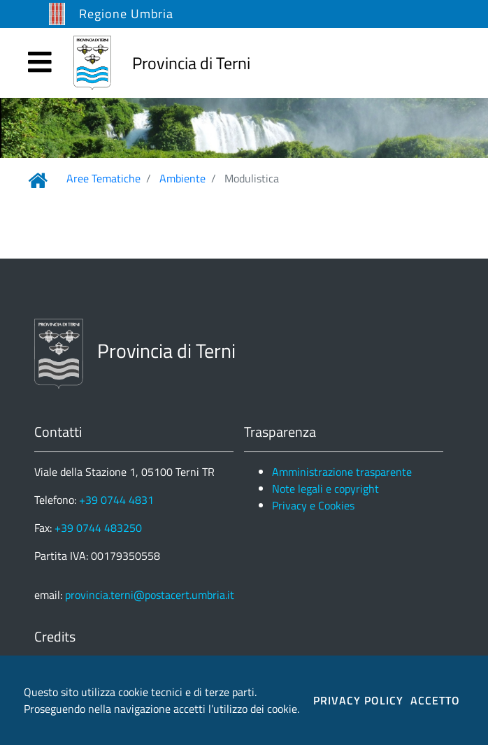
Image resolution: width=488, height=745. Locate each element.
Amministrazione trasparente (342, 471)
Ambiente (182, 178)
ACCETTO (435, 700)
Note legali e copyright (325, 488)
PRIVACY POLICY (358, 700)
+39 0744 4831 (116, 499)
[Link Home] (38, 180)
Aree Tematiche (103, 178)
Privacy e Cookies (313, 505)
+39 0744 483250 (98, 527)
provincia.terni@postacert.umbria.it (149, 594)
